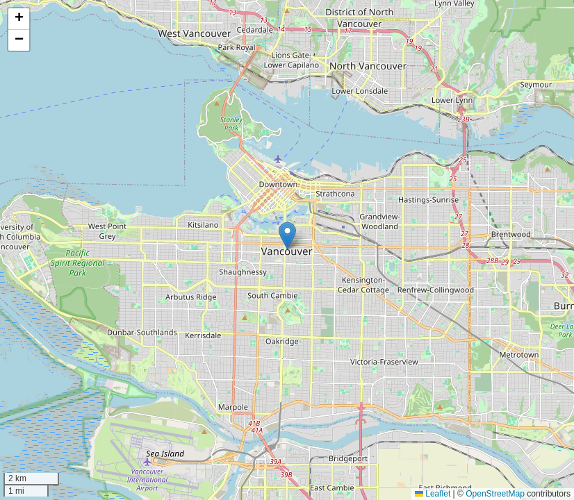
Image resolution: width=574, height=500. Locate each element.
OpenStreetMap (495, 494)
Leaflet (432, 494)
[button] (287, 236)
